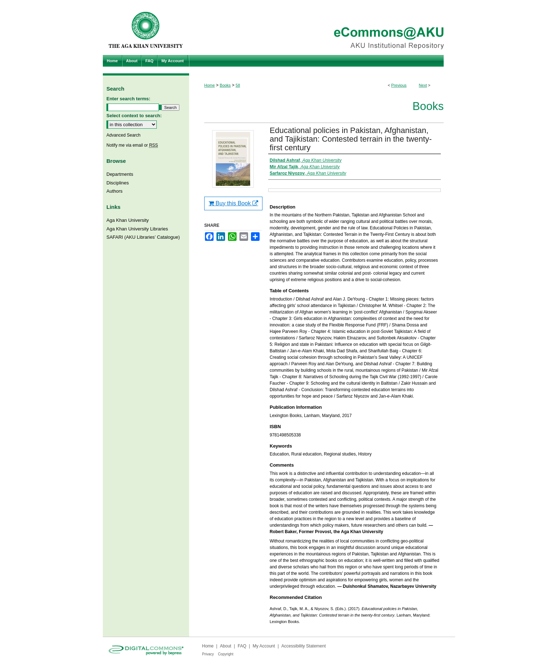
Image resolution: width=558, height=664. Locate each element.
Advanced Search (123, 135)
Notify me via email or (132, 145)
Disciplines (117, 183)
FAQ (242, 646)
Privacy (208, 654)
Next (423, 85)
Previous (399, 85)
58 (237, 85)
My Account (264, 646)
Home (209, 85)
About (225, 646)
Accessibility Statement (304, 646)
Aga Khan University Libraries (137, 229)
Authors (114, 191)
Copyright (225, 654)
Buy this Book (233, 203)
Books (225, 85)
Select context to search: (134, 115)
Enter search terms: (128, 98)
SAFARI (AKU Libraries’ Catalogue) (143, 237)
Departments (119, 174)
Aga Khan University (127, 220)
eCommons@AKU (322, 27)
